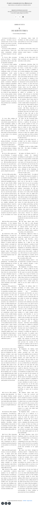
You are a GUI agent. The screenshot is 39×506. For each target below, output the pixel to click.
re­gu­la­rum (4, 413)
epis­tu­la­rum (4, 261)
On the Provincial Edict (31, 118)
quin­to (11, 174)
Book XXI (35, 57)
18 (2, 434)
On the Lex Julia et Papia (31, 146)
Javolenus (23, 260)
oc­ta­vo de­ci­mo (13, 221)
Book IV (32, 260)
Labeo (22, 450)
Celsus (21, 174)
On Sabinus (29, 286)
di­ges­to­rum (4, 223)
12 (2, 260)
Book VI (36, 233)
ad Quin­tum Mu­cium (10, 268)
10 (3, 221)
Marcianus (23, 38)
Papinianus (23, 64)
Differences (30, 233)
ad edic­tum (6, 50)
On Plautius (28, 153)
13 (2, 267)
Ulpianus (22, 48)
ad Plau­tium (6, 155)
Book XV (33, 153)
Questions (29, 64)
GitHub (24, 500)
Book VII (35, 64)
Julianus (24, 392)
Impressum (29, 500)
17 (2, 411)
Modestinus (23, 233)
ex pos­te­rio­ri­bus (8, 471)
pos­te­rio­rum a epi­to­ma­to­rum (9, 451)
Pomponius (23, 267)
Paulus (22, 57)
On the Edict (28, 48)
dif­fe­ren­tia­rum (4, 235)
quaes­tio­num (4, 66)
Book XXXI (35, 434)
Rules (29, 38)
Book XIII (20, 148)
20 (3, 469)
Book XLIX (35, 392)
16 (3, 392)
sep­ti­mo (15, 64)
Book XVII (35, 48)
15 (2, 349)
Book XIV (20, 268)
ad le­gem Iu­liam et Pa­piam (9, 148)
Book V (29, 174)
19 (3, 450)
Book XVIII (35, 221)
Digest (25, 174)
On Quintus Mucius (32, 267)
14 (2, 286)
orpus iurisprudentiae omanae (19, 3)
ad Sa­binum (6, 287)
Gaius (22, 118)
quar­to (15, 260)
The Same (23, 221)
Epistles (28, 260)
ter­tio (13, 38)
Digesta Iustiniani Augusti (19, 10)
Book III (35, 38)
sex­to (15, 233)
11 (2, 233)
